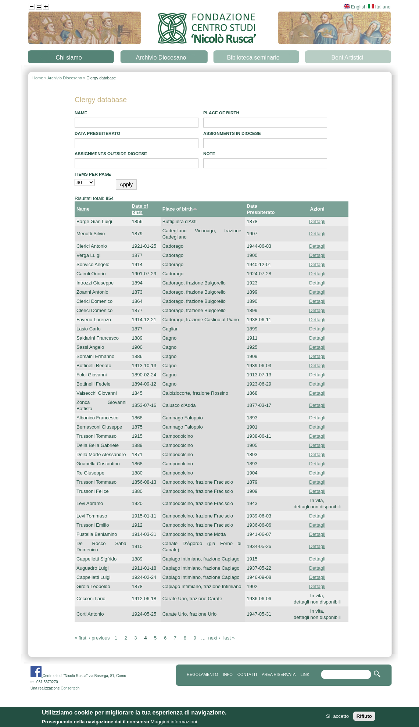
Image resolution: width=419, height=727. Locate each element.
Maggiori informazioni (173, 723)
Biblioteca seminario (253, 57)
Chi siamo (68, 57)
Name (81, 112)
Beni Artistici (347, 57)
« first (80, 638)
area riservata (279, 674)
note (209, 153)
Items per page (93, 174)
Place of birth (221, 112)
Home (37, 78)
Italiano (379, 7)
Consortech (70, 688)
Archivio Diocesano (161, 57)
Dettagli (317, 221)
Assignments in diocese (232, 133)
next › (214, 638)
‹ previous (99, 638)
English (355, 7)
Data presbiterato (97, 133)
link (304, 674)
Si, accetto (337, 718)
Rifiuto (364, 718)
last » (229, 638)
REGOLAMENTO (202, 674)
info (227, 674)
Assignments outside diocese (111, 153)
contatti (247, 674)
